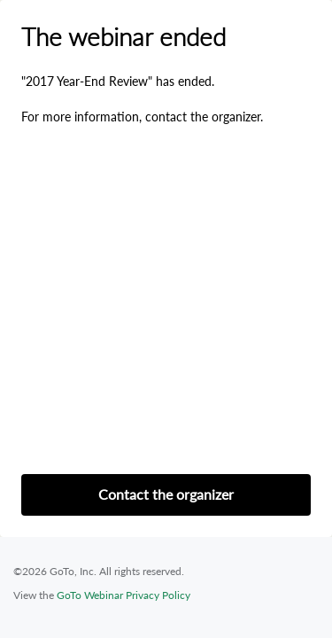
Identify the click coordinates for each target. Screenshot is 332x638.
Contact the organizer (166, 494)
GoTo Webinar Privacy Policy (123, 595)
